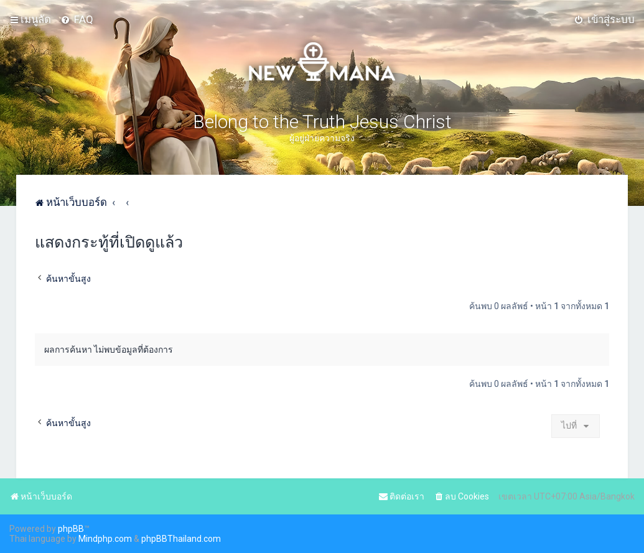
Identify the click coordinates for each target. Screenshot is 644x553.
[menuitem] (76, 19)
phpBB (71, 529)
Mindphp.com (105, 539)
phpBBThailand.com (181, 539)
